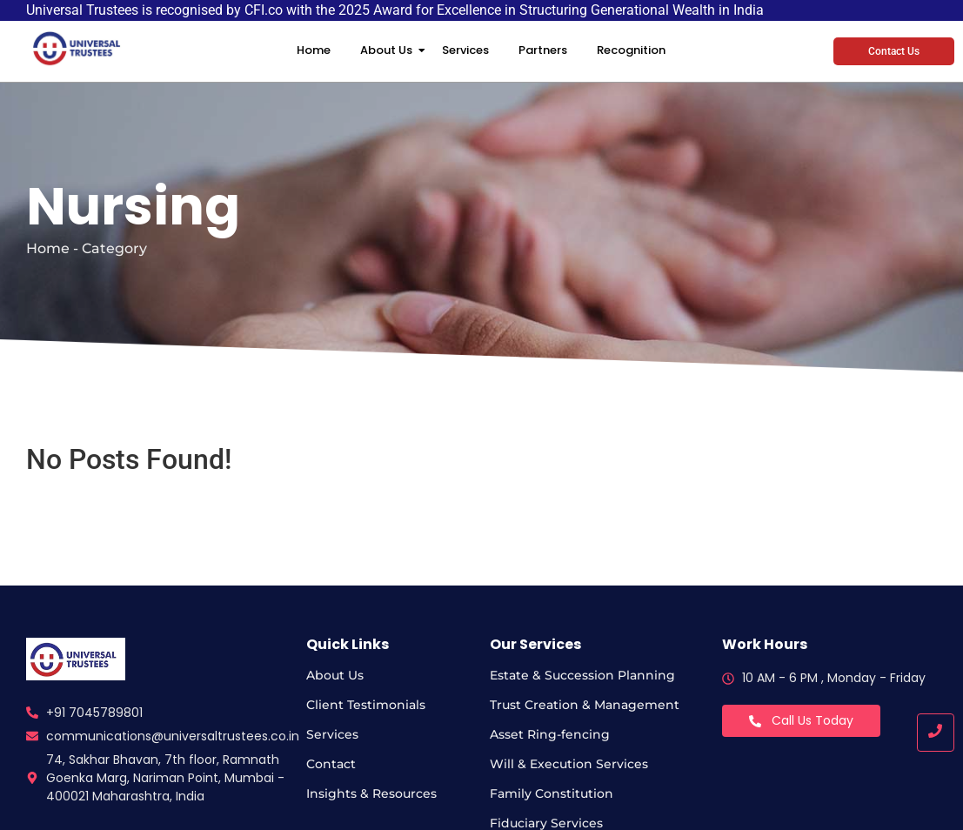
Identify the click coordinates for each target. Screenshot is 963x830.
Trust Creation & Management (584, 705)
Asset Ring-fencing (550, 734)
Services (465, 50)
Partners (542, 50)
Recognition (631, 50)
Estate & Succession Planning (582, 675)
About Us (389, 50)
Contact (331, 764)
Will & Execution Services (569, 764)
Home (314, 50)
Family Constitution (551, 793)
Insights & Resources (371, 793)
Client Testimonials (365, 705)
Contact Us (894, 51)
